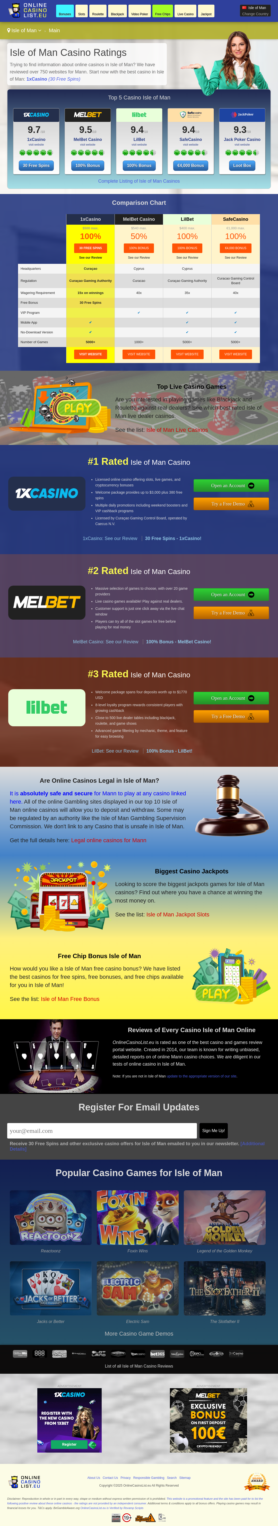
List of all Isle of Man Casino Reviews (139, 1366)
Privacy (125, 1478)
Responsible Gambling (148, 1478)
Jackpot (206, 14)
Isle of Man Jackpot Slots (178, 914)
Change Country (255, 14)
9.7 (34, 129)
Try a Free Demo (228, 504)
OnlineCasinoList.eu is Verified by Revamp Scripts (112, 1508)
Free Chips (162, 14)
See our (90, 257)
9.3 (240, 129)
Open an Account (228, 485)
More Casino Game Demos (139, 1333)
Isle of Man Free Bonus (70, 999)
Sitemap (184, 1478)
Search (172, 1478)
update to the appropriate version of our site (202, 1076)
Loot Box (242, 165)
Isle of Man (24, 30)
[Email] (102, 1131)
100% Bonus (87, 165)
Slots (81, 14)
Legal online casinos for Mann (108, 840)
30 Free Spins (36, 165)
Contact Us (110, 1478)
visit (90, 354)
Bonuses (65, 14)
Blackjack (117, 14)
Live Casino (185, 14)
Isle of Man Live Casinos (177, 430)
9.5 (85, 129)
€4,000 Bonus (190, 165)
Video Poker (139, 14)
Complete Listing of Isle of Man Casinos (139, 181)
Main (54, 30)
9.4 (137, 129)
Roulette (98, 14)
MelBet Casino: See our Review (105, 641)
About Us (94, 1478)
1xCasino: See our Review (110, 538)
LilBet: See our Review (115, 751)
